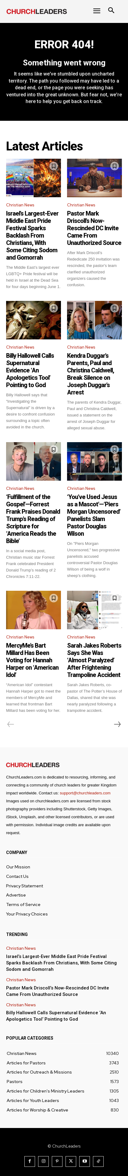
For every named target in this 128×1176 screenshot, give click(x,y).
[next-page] (117, 724)
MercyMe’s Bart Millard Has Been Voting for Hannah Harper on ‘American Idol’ (32, 660)
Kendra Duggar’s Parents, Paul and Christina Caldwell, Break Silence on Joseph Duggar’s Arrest (90, 374)
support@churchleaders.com (85, 793)
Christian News (20, 205)
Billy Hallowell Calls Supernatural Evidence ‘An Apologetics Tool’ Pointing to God (30, 370)
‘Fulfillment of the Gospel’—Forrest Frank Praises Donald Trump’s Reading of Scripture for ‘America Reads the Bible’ (33, 519)
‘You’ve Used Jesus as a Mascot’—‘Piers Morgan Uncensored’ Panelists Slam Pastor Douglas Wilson (93, 515)
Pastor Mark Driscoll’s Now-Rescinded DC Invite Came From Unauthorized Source (94, 228)
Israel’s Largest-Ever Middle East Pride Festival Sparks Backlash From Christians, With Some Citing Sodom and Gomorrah (32, 235)
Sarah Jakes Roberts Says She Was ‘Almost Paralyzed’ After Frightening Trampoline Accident (94, 660)
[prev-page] (11, 724)
